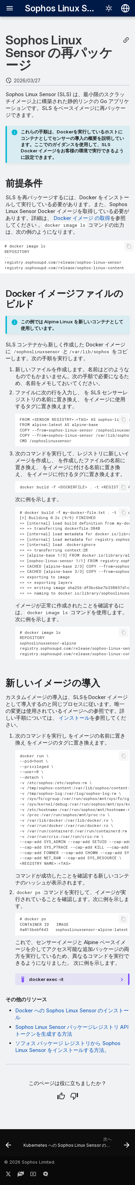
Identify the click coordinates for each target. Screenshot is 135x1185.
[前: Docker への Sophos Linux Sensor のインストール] (8, 1144)
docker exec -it (46, 979)
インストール (73, 718)
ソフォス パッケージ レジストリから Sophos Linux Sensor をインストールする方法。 (67, 1046)
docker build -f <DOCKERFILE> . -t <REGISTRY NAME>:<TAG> (74, 486)
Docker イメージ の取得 (81, 218)
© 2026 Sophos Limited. (29, 1162)
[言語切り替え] (125, 8)
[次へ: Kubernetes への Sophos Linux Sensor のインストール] (76, 1144)
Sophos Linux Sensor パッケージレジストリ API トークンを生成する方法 (71, 1030)
